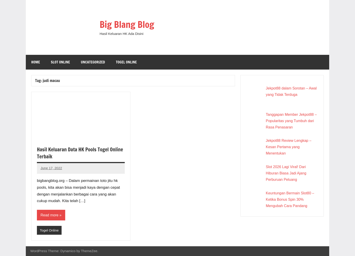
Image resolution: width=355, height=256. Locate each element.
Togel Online (126, 62)
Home (35, 62)
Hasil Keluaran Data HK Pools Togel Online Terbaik (80, 153)
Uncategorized (93, 62)
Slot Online (60, 62)
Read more (49, 215)
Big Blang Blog (127, 24)
